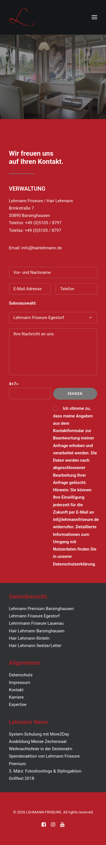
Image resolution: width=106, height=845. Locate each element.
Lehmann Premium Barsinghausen (41, 608)
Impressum (19, 682)
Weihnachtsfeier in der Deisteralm (40, 748)
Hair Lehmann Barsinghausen (37, 630)
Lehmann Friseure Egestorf (34, 616)
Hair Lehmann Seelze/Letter (35, 645)
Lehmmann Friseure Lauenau (36, 623)
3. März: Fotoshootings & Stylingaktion (45, 771)
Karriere (16, 697)
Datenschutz (21, 674)
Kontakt (16, 689)
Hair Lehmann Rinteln (29, 638)
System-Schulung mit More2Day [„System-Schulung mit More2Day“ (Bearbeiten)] (39, 734)
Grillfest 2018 (21, 778)
